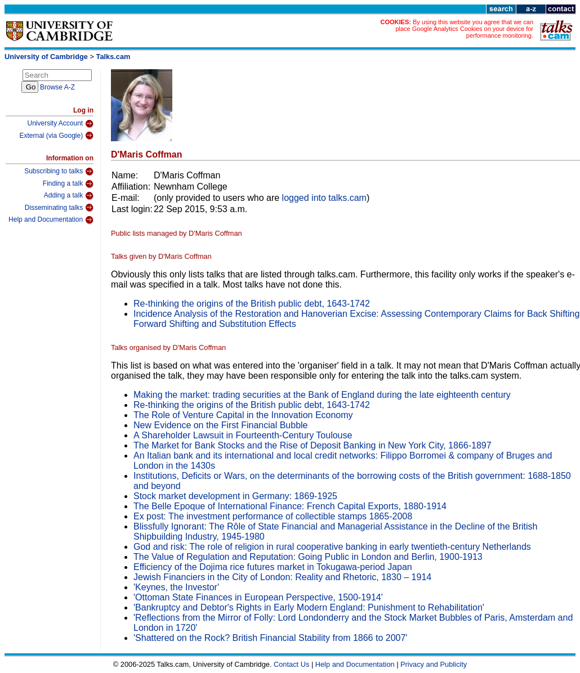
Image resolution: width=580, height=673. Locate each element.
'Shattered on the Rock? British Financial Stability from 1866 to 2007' (270, 638)
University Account (60, 123)
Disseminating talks (59, 207)
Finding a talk (68, 184)
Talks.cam (113, 56)
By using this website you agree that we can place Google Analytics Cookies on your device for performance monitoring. (464, 29)
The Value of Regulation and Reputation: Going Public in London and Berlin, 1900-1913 (308, 557)
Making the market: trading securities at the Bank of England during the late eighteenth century (322, 395)
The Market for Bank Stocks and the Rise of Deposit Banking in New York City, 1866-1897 (312, 445)
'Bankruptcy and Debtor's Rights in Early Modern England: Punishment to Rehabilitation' (308, 607)
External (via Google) (56, 135)
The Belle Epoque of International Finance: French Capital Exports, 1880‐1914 (290, 506)
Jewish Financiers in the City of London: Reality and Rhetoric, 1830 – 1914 (282, 577)
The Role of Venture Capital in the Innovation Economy (243, 415)
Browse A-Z (57, 87)
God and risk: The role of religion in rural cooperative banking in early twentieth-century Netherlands (332, 546)
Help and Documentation (50, 220)
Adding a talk (68, 195)
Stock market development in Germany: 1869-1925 (235, 496)
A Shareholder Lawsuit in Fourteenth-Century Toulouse (242, 435)
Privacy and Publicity (433, 664)
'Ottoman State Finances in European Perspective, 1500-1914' (258, 597)
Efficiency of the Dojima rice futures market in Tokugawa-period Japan (272, 567)
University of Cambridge (46, 56)
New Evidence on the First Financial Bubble (220, 425)
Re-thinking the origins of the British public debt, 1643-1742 (251, 303)
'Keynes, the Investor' (176, 587)
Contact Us (291, 664)
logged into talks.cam (324, 198)
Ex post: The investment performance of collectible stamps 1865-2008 (272, 516)
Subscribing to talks (58, 171)
